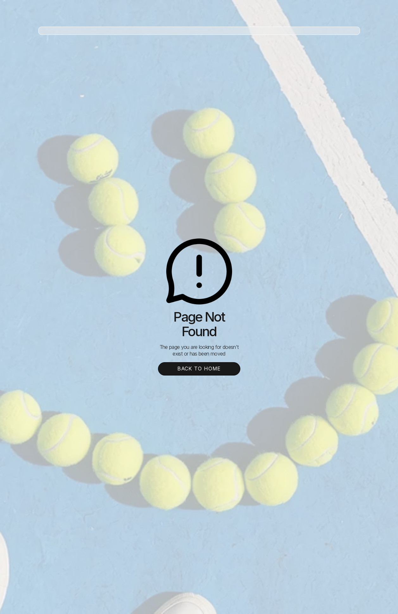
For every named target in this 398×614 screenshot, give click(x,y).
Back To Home (199, 368)
